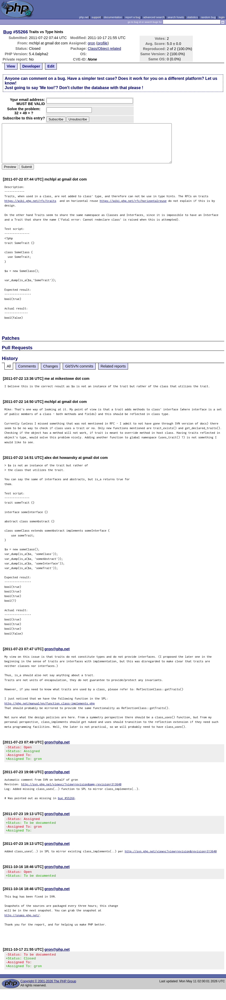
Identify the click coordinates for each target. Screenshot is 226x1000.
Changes (50, 366)
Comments (27, 366)
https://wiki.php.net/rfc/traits (30, 200)
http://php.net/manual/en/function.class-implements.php (49, 703)
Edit (50, 66)
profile (102, 43)
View (11, 66)
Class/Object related (104, 48)
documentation (113, 17)
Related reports (113, 366)
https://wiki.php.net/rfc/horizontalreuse (133, 200)
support (96, 17)
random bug (208, 17)
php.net (83, 17)
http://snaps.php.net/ (22, 922)
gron (91, 43)
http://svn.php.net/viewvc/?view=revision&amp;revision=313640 (71, 787)
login (222, 17)
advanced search (153, 17)
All (9, 366)
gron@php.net (57, 649)
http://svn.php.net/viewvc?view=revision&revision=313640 (171, 857)
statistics (192, 17)
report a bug (132, 17)
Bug (7, 31)
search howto (175, 17)
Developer (31, 66)
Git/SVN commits (79, 366)
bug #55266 (66, 801)
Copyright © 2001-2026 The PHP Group (48, 992)
